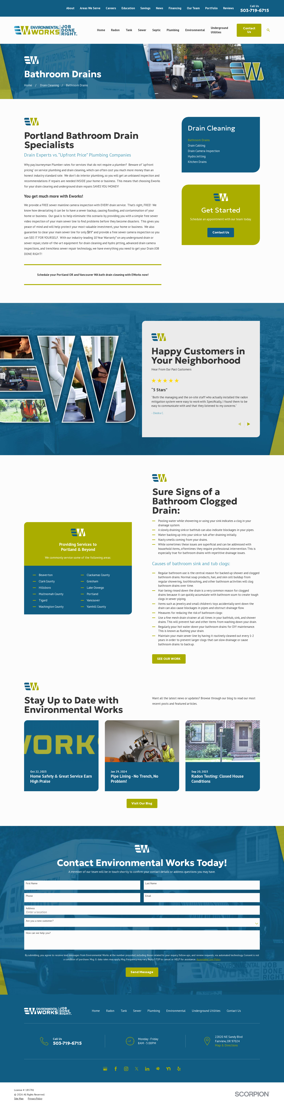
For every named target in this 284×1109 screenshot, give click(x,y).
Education (128, 8)
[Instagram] (126, 1078)
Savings (145, 8)
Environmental (175, 1020)
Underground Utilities (206, 1020)
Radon (110, 1020)
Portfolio (211, 8)
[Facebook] (116, 1078)
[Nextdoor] (168, 1078)
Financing (175, 8)
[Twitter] (137, 1078)
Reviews (228, 8)
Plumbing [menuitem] (173, 30)
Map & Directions (226, 1055)
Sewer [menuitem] (142, 30)
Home (96, 1020)
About (70, 8)
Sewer (137, 1020)
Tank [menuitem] (129, 30)
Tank (124, 1020)
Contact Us (249, 30)
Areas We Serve (90, 8)
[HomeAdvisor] (158, 1078)
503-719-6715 (254, 10)
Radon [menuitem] (115, 30)
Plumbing (153, 1020)
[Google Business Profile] (105, 1078)
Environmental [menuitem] (195, 30)
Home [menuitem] (101, 30)
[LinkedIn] (147, 1078)
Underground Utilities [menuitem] (219, 30)
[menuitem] (221, 140)
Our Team (193, 8)
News (159, 8)
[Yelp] (179, 1078)
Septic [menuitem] (156, 30)
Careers (111, 8)
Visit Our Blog (141, 813)
